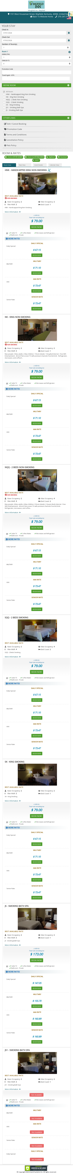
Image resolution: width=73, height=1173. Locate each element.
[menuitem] (36, 124)
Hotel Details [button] (38, 165)
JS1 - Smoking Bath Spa (15, 108)
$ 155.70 (36, 1000)
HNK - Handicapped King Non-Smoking (20, 94)
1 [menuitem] (50, 204)
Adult (36, 160)
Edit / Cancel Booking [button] (15, 123)
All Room (9, 92)
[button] (36, 4)
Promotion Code (7, 69)
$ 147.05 (36, 983)
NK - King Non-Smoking (15, 97)
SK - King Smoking (13, 105)
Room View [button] (7, 165)
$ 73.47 (37, 285)
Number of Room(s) (9, 44)
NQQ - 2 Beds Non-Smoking (16, 100)
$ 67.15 (37, 250)
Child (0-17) (5, 61)
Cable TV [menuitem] (13, 233)
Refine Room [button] (36, 85)
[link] (36, 1168)
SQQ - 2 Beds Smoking (14, 102)
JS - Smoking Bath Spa (14, 110)
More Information (13, 212)
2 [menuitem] (21, 202)
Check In (5, 29)
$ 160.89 (36, 1018)
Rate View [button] (22, 165)
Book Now (36, 227)
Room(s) (63, 157)
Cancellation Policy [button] (13, 140)
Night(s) (51, 157)
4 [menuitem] (54, 498)
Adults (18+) (6, 54)
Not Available (36, 1095)
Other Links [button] (36, 118)
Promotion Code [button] (13, 129)
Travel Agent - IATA (8, 75)
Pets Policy (10, 145)
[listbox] (36, 47)
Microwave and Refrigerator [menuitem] (45, 233)
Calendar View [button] (54, 165)
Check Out (6, 37)
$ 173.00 (36, 954)
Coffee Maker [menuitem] (25, 233)
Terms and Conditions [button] (15, 134)
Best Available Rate (14, 196)
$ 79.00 (36, 221)
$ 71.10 (37, 267)
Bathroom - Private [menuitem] (16, 235)
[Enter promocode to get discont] (36, 72)
